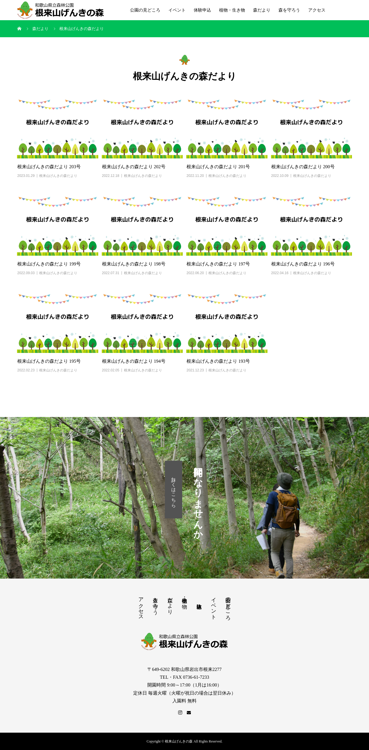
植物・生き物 (232, 10)
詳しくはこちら (173, 489)
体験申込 (202, 10)
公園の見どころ (145, 10)
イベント (177, 10)
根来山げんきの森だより (58, 176)
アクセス (316, 10)
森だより (261, 10)
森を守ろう (289, 10)
